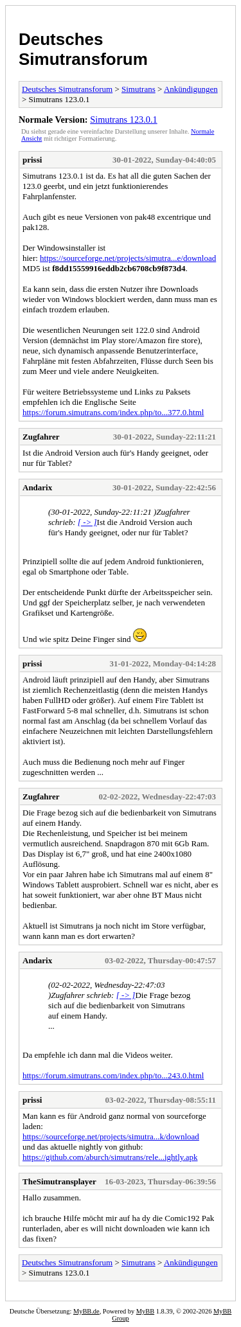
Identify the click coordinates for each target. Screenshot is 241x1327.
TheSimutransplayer (59, 1181)
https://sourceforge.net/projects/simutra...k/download (110, 1136)
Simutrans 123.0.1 (123, 119)
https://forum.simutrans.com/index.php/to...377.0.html (113, 412)
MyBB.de (86, 1311)
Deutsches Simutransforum (83, 49)
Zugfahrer (41, 436)
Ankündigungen (191, 89)
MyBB (145, 1311)
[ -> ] (87, 522)
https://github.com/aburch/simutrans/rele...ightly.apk (109, 1157)
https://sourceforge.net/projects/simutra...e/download (128, 258)
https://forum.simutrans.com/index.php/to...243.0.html (113, 1075)
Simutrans (138, 89)
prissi (32, 160)
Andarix (37, 487)
